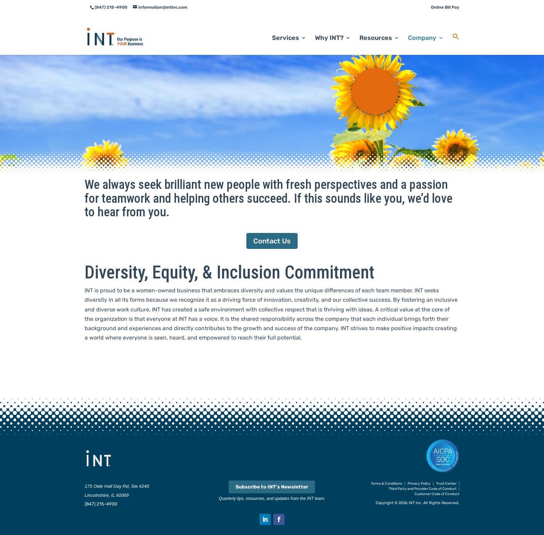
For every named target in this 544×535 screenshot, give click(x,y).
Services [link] (285, 30)
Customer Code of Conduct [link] (437, 494)
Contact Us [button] (272, 241)
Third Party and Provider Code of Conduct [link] (423, 489)
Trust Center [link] (446, 484)
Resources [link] (375, 30)
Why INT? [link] (329, 30)
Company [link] (422, 30)
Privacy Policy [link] (419, 484)
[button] (265, 519)
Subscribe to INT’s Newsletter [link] (272, 487)
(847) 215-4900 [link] (101, 504)
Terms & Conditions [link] (386, 484)
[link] (123, 28)
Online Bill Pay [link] (445, 7)
